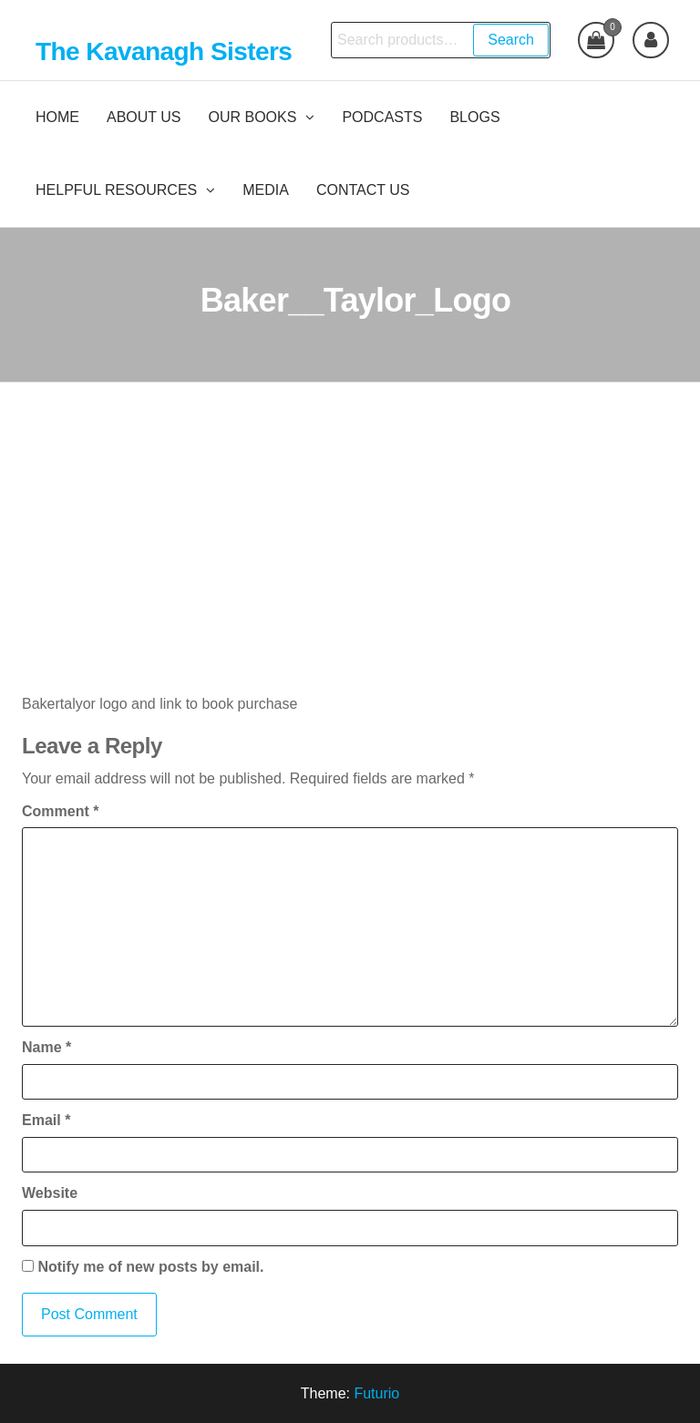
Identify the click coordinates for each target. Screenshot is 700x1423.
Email (46, 1120)
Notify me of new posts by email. (150, 1267)
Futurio (376, 1393)
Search (511, 39)
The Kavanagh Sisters (164, 51)
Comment (60, 811)
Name (46, 1047)
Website (49, 1193)
